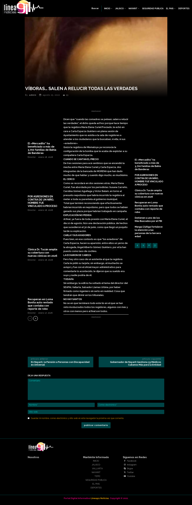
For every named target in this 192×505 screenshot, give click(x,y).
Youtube (131, 479)
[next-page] (35, 321)
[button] (95, 8)
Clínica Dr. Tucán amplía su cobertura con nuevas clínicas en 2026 (42, 255)
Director (32, 160)
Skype (130, 472)
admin (32, 98)
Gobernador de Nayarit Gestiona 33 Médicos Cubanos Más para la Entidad (135, 366)
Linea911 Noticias (100, 501)
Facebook (131, 464)
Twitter (130, 475)
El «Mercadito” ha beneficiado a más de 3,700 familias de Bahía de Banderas (42, 151)
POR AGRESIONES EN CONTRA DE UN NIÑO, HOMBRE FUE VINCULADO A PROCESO (42, 204)
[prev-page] (30, 321)
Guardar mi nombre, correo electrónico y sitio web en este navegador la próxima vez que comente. (77, 421)
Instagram (132, 468)
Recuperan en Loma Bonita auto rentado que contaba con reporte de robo (40, 307)
